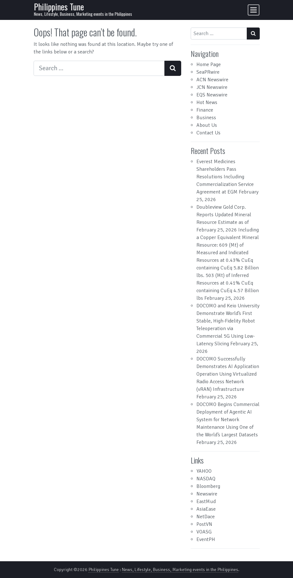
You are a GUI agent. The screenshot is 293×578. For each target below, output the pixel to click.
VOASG (204, 532)
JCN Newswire (211, 87)
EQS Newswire (211, 95)
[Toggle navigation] (253, 9)
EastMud (206, 501)
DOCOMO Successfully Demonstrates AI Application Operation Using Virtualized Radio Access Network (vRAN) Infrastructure (227, 374)
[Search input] (99, 68)
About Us (206, 125)
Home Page (208, 64)
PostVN (204, 524)
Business (206, 117)
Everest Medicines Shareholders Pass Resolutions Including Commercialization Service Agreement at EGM (225, 176)
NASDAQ (205, 479)
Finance (204, 110)
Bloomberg (208, 486)
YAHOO (204, 471)
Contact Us (208, 133)
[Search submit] (172, 68)
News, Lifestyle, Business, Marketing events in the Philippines (180, 569)
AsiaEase (206, 509)
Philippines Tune (59, 6)
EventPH (205, 539)
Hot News (206, 102)
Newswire (206, 494)
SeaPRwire (208, 72)
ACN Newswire (212, 80)
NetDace (205, 516)
